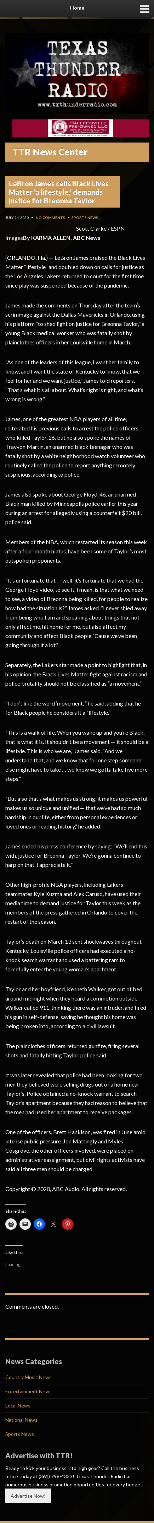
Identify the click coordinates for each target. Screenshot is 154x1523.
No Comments (50, 217)
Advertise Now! (28, 1496)
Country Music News (28, 1377)
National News (21, 1420)
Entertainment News (28, 1391)
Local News (17, 1406)
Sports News (85, 217)
